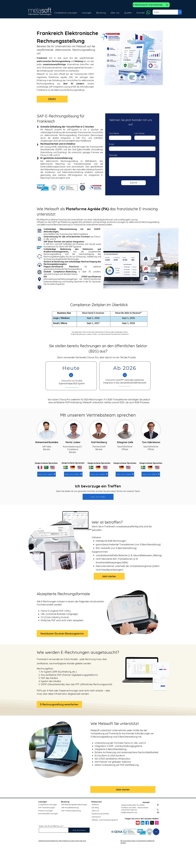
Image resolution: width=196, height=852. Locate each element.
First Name (114, 133)
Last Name (139, 133)
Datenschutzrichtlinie (100, 814)
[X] (152, 823)
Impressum (96, 817)
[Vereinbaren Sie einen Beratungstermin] (62, 633)
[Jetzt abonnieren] (79, 830)
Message (113, 155)
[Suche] (163, 12)
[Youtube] (138, 823)
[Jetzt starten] (109, 576)
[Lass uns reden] (46, 474)
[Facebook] (147, 823)
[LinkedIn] (142, 823)
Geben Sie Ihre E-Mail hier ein (50, 826)
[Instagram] (157, 823)
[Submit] (133, 182)
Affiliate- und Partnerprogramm (105, 820)
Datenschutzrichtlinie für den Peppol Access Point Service (62, 841)
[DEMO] (52, 99)
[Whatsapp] (148, 12)
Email (111, 144)
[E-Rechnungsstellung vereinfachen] (59, 704)
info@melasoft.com (129, 812)
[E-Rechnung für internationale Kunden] (151, 4)
